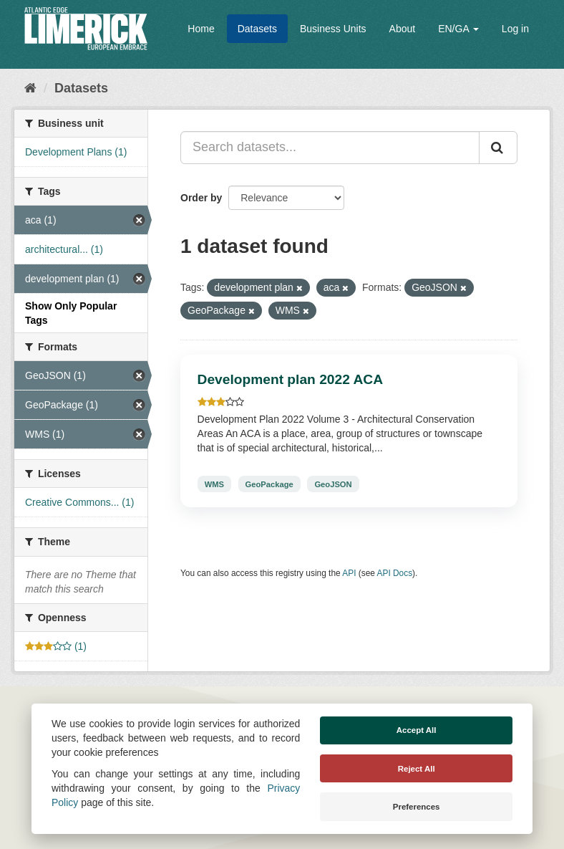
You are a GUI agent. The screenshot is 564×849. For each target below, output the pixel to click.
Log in (515, 28)
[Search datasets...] (330, 147)
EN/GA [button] (458, 28)
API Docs (395, 573)
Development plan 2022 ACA (290, 379)
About (402, 28)
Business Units (333, 28)
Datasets (257, 28)
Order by (201, 197)
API (349, 573)
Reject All (416, 768)
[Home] (30, 88)
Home (201, 28)
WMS (214, 483)
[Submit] (498, 147)
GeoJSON (332, 483)
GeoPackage (269, 483)
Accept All (417, 730)
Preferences (416, 806)
